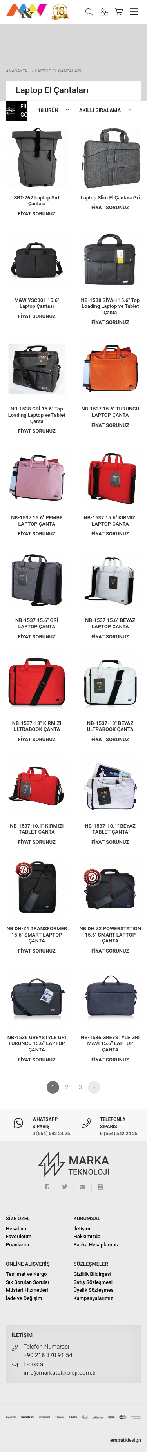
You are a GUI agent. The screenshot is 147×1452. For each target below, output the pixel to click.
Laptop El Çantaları (58, 71)
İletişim (82, 1228)
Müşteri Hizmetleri (27, 1290)
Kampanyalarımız (93, 1298)
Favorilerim (18, 1236)
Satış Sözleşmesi (93, 1282)
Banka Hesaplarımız (96, 1245)
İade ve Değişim (24, 1298)
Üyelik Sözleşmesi (94, 1290)
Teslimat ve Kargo (26, 1274)
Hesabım (16, 1228)
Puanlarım (17, 1245)
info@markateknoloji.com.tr (60, 1372)
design (125, 1440)
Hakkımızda (87, 1236)
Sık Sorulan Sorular (27, 1282)
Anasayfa (16, 71)
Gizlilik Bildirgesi (92, 1274)
